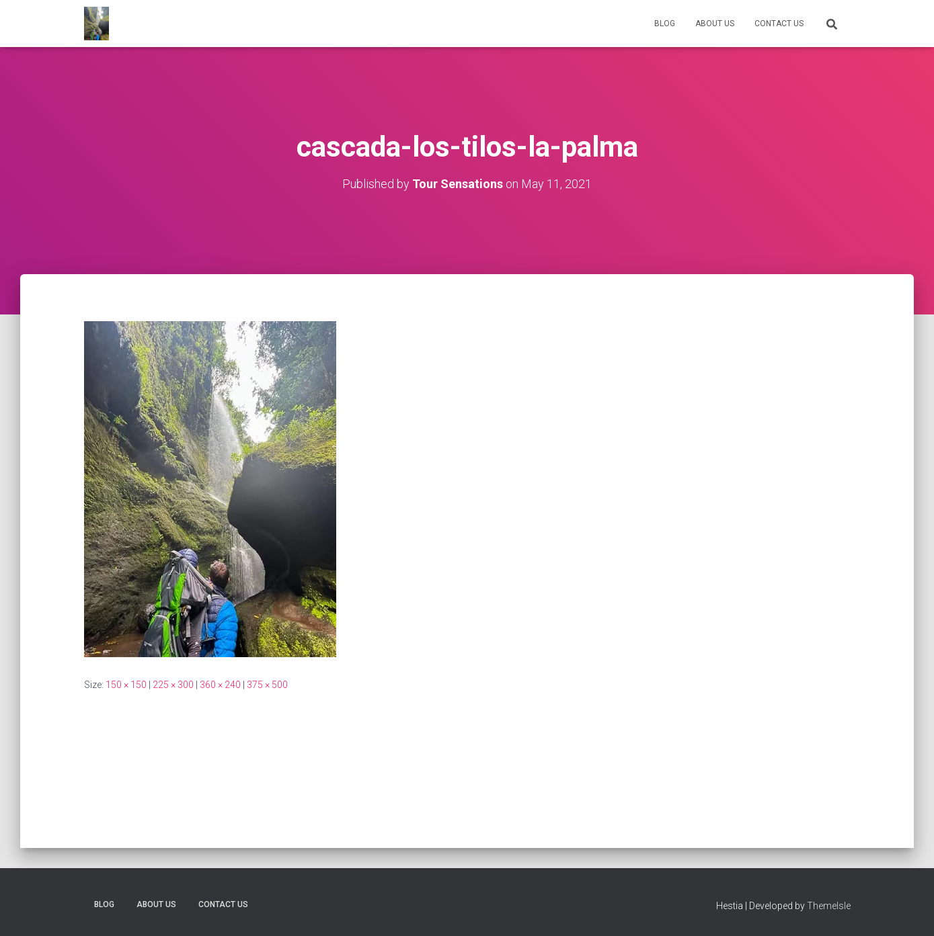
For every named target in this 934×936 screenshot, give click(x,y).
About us (714, 23)
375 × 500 (267, 684)
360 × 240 (220, 684)
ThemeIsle (829, 905)
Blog (664, 23)
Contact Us (779, 23)
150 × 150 (126, 684)
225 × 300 (173, 684)
